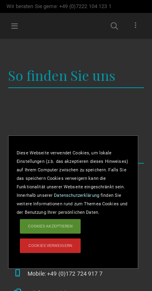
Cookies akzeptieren (50, 226)
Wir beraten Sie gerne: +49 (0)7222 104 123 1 (58, 6)
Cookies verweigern (50, 245)
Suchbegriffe (114, 26)
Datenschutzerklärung (76, 195)
